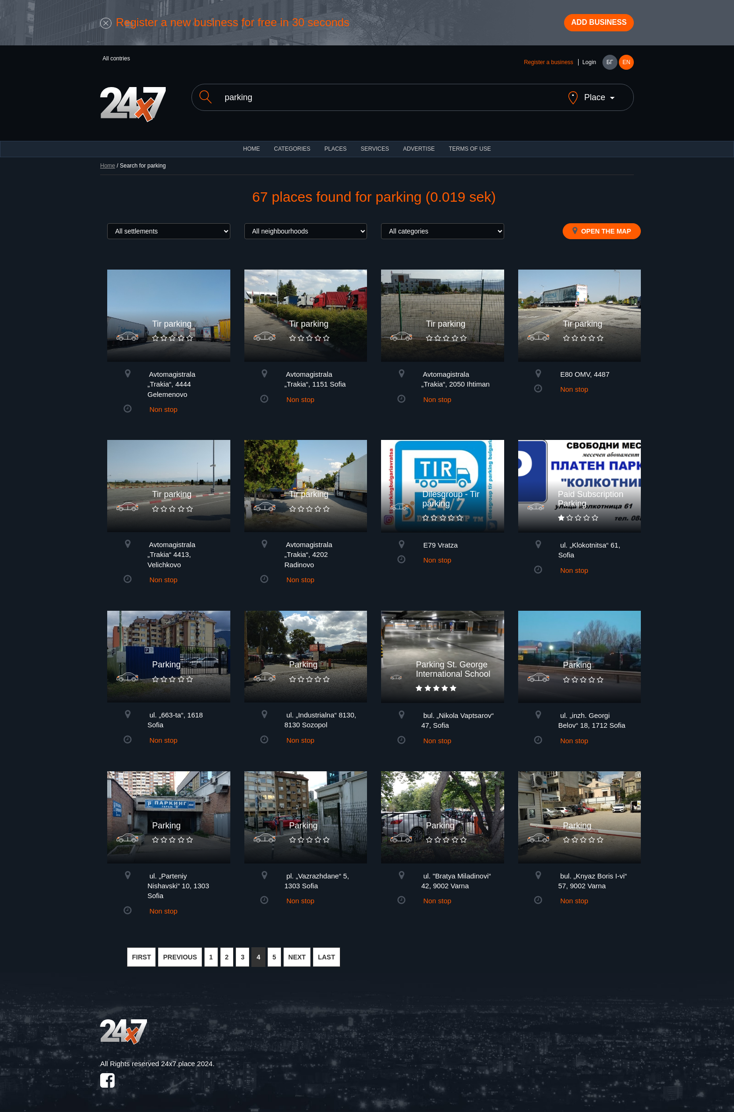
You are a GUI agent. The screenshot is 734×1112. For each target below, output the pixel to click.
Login (589, 66)
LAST (326, 953)
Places (335, 145)
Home (107, 162)
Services (374, 145)
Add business (592, 24)
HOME (251, 145)
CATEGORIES (292, 145)
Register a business (548, 66)
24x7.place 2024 (187, 1059)
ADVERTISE (419, 145)
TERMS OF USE (470, 145)
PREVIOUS (180, 953)
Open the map (602, 227)
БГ (609, 66)
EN (627, 66)
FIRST (141, 953)
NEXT (297, 953)
